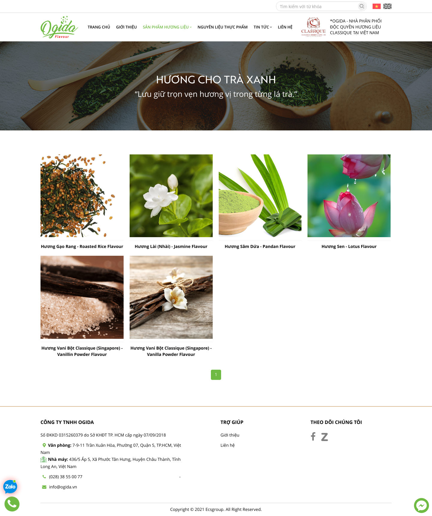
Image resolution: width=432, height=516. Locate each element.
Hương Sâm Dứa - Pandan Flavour (260, 246)
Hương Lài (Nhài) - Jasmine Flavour (171, 246)
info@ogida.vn (63, 487)
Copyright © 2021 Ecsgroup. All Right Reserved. (216, 509)
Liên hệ (227, 445)
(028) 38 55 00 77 (65, 477)
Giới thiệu (229, 435)
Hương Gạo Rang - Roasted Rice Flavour (82, 246)
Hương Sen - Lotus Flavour (349, 246)
